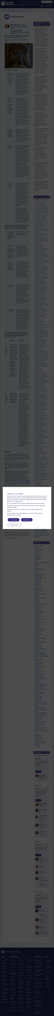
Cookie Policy (18, 501)
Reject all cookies (26, 519)
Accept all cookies (13, 519)
